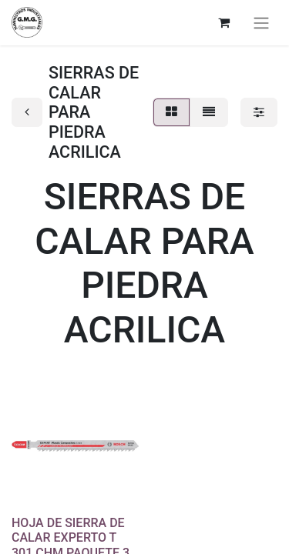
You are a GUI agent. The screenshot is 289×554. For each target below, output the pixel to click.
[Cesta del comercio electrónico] (223, 22)
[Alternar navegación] (261, 22)
